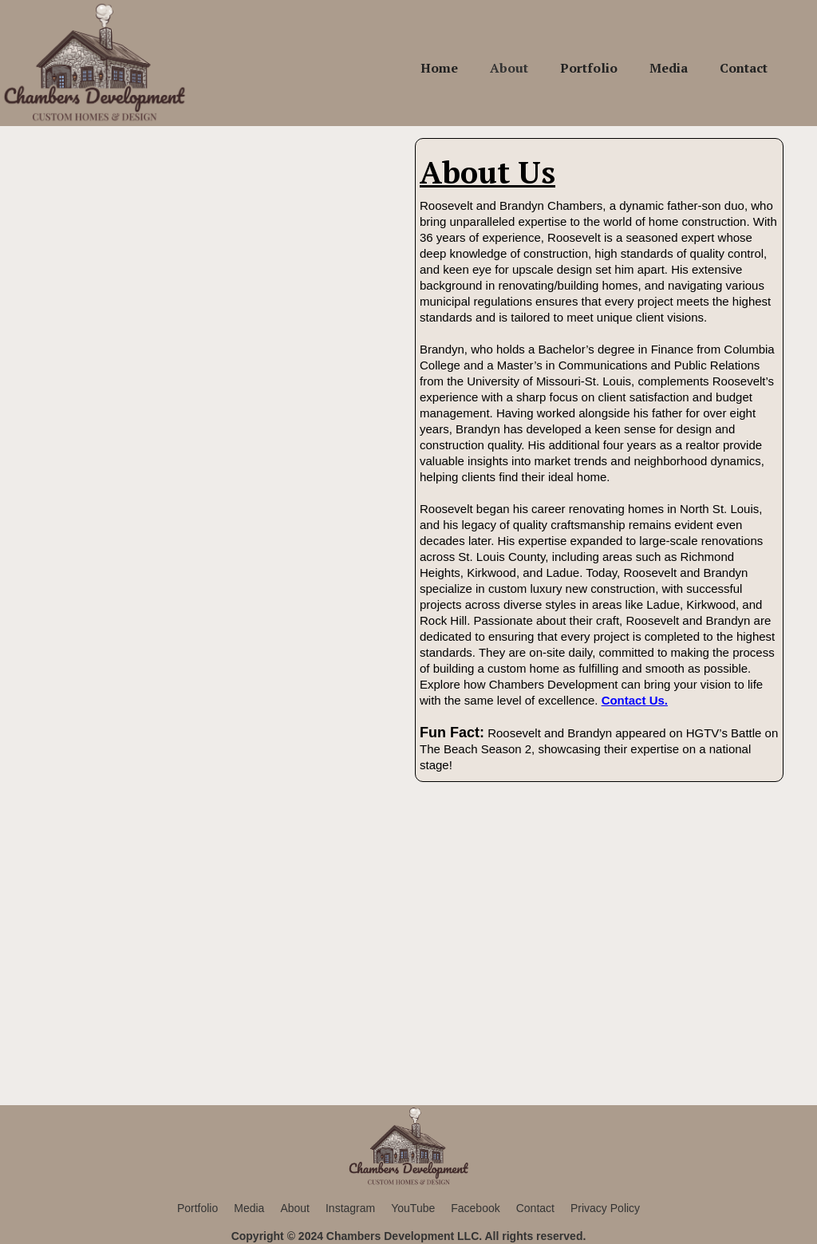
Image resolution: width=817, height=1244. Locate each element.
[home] (95, 63)
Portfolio (589, 68)
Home (439, 68)
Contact (744, 68)
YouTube (413, 1208)
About (509, 68)
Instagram (350, 1208)
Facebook (475, 1208)
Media (668, 68)
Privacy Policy (605, 1208)
